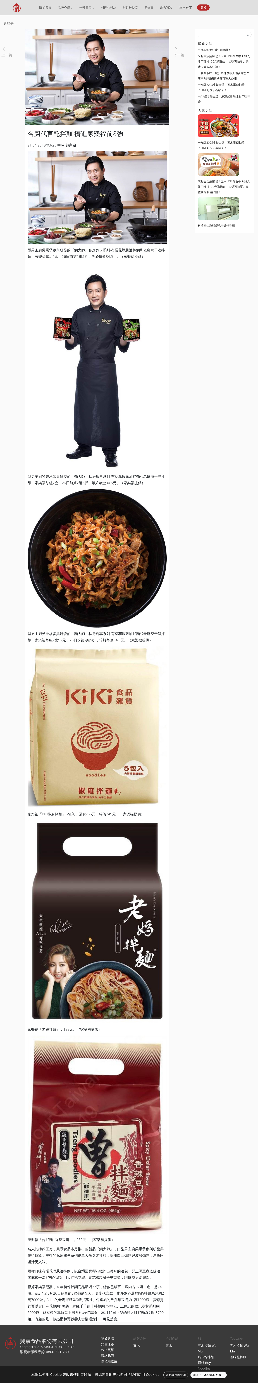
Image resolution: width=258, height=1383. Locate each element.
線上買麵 (107, 1350)
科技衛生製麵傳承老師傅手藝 (216, 225)
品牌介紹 (65, 8)
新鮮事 (149, 8)
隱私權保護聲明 (176, 1375)
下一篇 (179, 55)
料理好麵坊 (108, 8)
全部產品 (86, 8)
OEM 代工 (185, 8)
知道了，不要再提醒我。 (208, 1375)
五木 (136, 1345)
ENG (203, 7)
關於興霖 (45, 8)
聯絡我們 (107, 1355)
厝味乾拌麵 (206, 1357)
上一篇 (6, 55)
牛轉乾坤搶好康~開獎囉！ (214, 50)
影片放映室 (130, 8)
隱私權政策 (109, 1361)
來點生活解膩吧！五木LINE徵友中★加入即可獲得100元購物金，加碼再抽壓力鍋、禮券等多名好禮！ (224, 61)
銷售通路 (166, 8)
